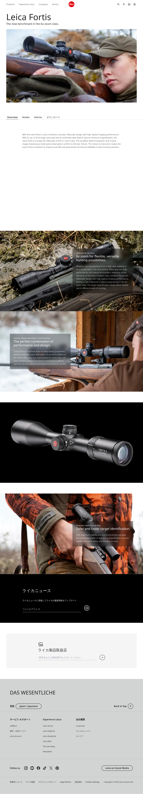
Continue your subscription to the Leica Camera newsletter (86, 608)
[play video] (71, 442)
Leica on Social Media (117, 768)
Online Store (134, 4)
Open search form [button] (118, 4)
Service (55, 4)
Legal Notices (65, 782)
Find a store (129, 4)
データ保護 (30, 782)
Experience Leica (26, 4)
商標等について (16, 782)
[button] (102, 657)
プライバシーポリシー (47, 782)
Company (43, 4)
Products (10, 4)
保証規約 (78, 782)
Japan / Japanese (28, 706)
